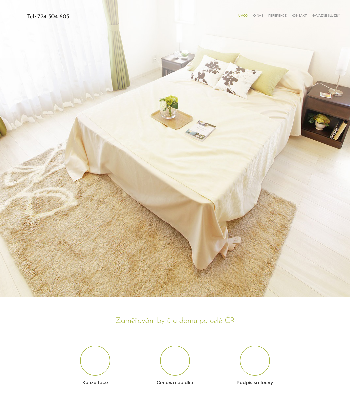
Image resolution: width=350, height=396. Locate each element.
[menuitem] (321, 16)
